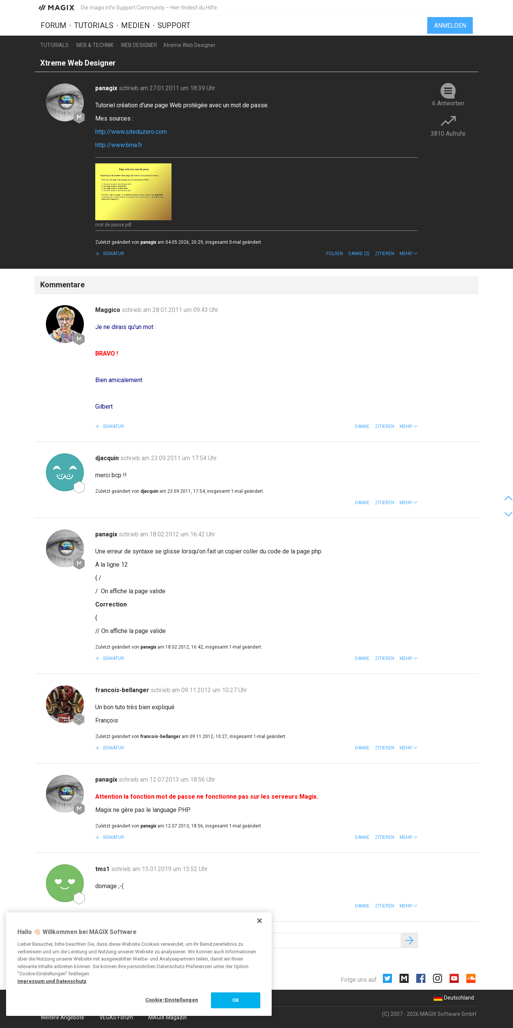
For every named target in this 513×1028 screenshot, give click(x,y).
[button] (409, 253)
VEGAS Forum (116, 1017)
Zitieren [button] (384, 253)
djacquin (107, 458)
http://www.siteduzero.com (131, 131)
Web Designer (139, 45)
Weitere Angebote (62, 1017)
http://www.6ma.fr (118, 145)
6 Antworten (448, 103)
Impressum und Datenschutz (52, 981)
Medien (135, 25)
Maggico (108, 309)
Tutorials (93, 25)
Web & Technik (94, 45)
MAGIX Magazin (167, 1017)
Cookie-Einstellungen (171, 1000)
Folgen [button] (334, 253)
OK (235, 1000)
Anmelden (450, 25)
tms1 (103, 869)
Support (173, 25)
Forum (53, 25)
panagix (107, 88)
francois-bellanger (123, 690)
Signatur (113, 253)
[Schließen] (259, 920)
